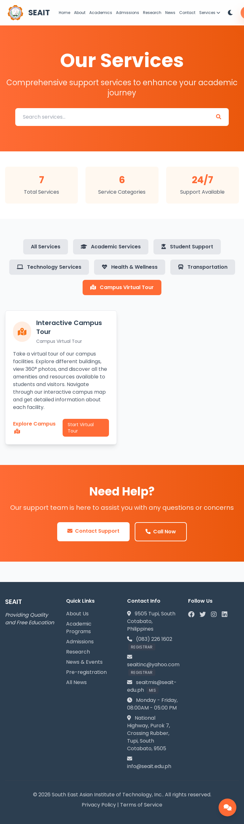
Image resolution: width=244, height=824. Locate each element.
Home (64, 12)
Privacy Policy (99, 804)
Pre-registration (86, 672)
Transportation (202, 267)
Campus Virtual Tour (122, 287)
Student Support (187, 246)
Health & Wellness (130, 267)
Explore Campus (34, 427)
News (170, 12)
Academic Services (111, 246)
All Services (45, 246)
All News (76, 682)
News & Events (84, 662)
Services (209, 12)
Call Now (161, 531)
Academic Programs (79, 627)
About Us (77, 613)
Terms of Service (141, 804)
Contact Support (93, 531)
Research (152, 12)
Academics (100, 12)
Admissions (127, 12)
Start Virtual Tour (81, 427)
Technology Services (49, 267)
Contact (187, 12)
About (79, 12)
